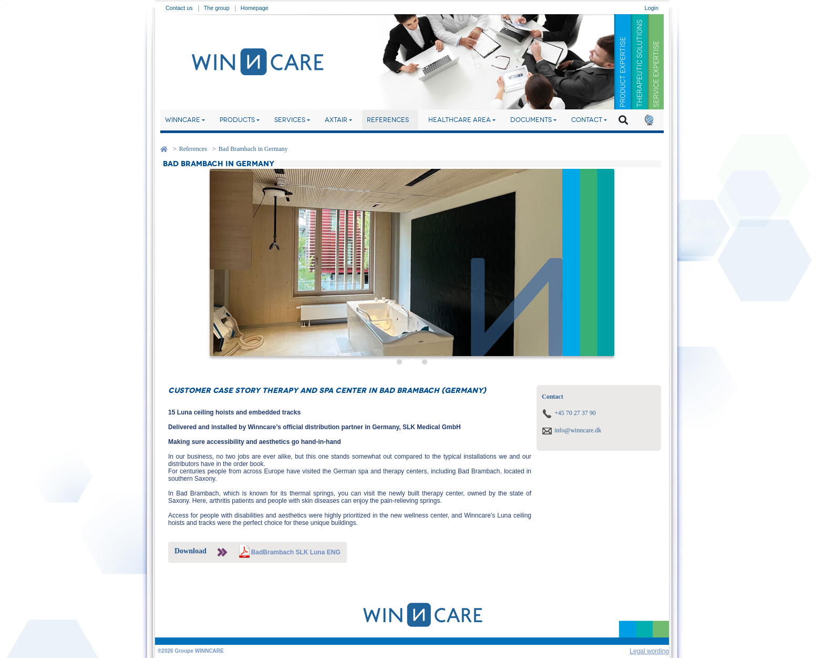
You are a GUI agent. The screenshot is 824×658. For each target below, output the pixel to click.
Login (651, 8)
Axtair (336, 120)
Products (237, 120)
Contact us (179, 8)
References (388, 120)
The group (217, 8)
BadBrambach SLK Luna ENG (296, 552)
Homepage (255, 8)
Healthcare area (459, 120)
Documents (531, 120)
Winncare (182, 120)
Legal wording (649, 651)
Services (289, 120)
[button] (649, 119)
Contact (586, 120)
